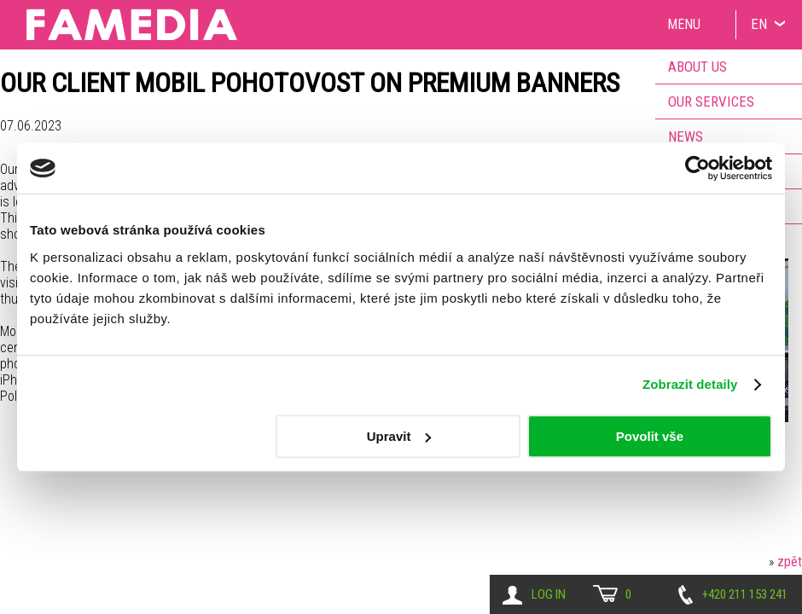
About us (697, 66)
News (685, 136)
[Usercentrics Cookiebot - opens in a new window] (697, 168)
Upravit (399, 436)
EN (759, 23)
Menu (683, 24)
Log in (549, 594)
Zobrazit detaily (690, 384)
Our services (711, 101)
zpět (789, 561)
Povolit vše (649, 436)
